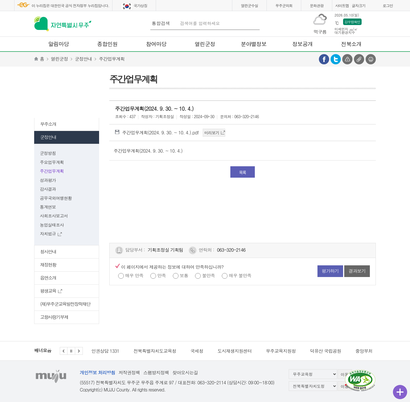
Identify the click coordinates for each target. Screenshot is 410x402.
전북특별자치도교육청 (155, 351)
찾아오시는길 (185, 372)
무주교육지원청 (281, 351)
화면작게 (377, 6)
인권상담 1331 (105, 351)
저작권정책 (129, 372)
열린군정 (59, 59)
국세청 (196, 351)
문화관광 (316, 5)
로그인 (388, 5)
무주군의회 (283, 5)
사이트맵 (342, 5)
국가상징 (134, 6)
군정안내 (83, 59)
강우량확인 (352, 21)
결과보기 (357, 271)
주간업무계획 (111, 59)
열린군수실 (249, 5)
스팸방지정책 (156, 372)
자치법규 (51, 234)
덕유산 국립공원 (325, 351)
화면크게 (369, 6)
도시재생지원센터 (235, 351)
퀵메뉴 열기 (400, 392)
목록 (242, 172)
